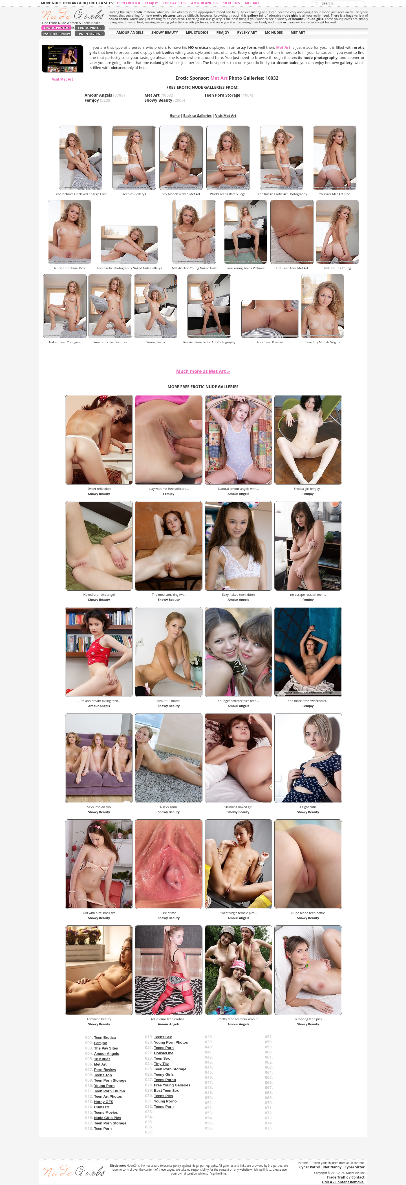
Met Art (252, 3)
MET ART (298, 32)
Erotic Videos (89, 28)
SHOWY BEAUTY (164, 32)
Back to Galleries (197, 115)
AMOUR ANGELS (130, 32)
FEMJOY (223, 32)
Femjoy (151, 3)
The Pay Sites (174, 3)
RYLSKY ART (247, 32)
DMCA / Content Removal (343, 1182)
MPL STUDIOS (197, 32)
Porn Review (89, 34)
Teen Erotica (128, 3)
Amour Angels (204, 3)
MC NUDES (274, 32)
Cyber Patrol (309, 1167)
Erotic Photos (56, 28)
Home (175, 115)
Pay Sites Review (56, 34)
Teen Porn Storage (222, 95)
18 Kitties (231, 3)
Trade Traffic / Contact (346, 1177)
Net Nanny (332, 1167)
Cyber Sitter (355, 1167)
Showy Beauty (159, 100)
